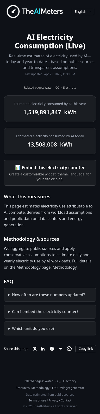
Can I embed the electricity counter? (45, 311)
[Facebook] (52, 348)
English (83, 11)
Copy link (86, 348)
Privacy (53, 400)
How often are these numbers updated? (48, 294)
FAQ (55, 388)
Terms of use (37, 400)
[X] (34, 348)
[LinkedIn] (43, 348)
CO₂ (57, 88)
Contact (66, 400)
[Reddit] (60, 348)
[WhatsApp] (69, 348)
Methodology (65, 267)
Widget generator (72, 388)
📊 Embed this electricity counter (50, 167)
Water (48, 88)
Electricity (69, 88)
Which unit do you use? (33, 328)
